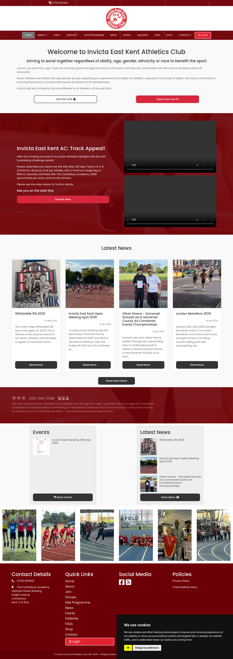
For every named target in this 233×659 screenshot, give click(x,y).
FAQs (157, 35)
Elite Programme (94, 35)
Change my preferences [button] (147, 648)
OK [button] (128, 648)
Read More (36, 365)
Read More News (116, 381)
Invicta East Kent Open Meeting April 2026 (179, 460)
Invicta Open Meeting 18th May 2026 (71, 441)
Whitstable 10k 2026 (171, 440)
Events (127, 35)
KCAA (95, 88)
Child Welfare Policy (185, 587)
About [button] (41, 35)
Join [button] (56, 35)
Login (202, 35)
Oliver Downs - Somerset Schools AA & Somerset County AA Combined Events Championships (180, 481)
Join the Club (65, 99)
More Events (63, 497)
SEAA (108, 88)
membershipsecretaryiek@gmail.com (40, 411)
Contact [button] (184, 35)
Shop (170, 35)
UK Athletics (83, 88)
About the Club (167, 99)
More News (170, 497)
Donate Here (63, 199)
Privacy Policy (181, 581)
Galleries (142, 35)
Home (28, 35)
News (113, 35)
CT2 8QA (23, 602)
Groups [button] (71, 35)
